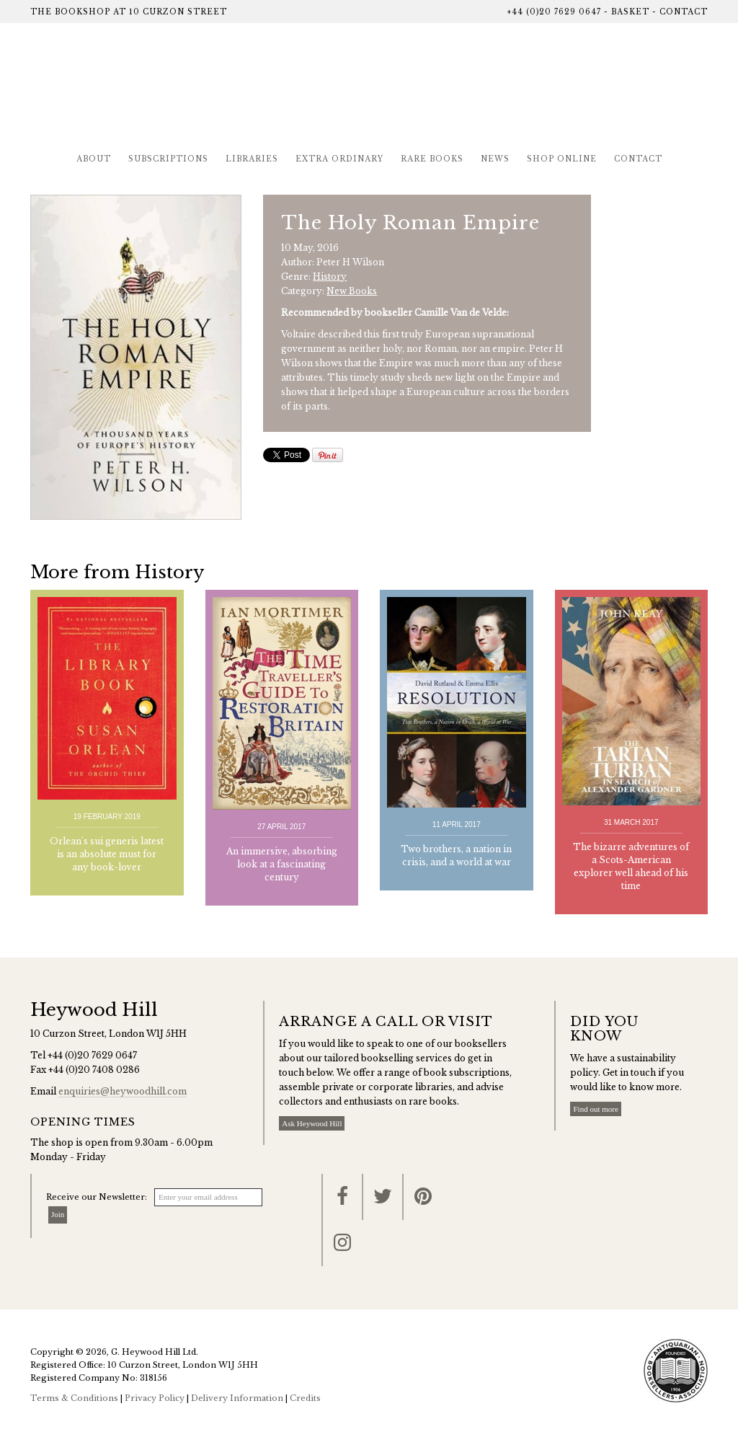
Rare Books (432, 159)
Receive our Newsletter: (96, 1197)
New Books (351, 291)
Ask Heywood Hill (312, 1123)
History (330, 276)
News (495, 159)
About (93, 159)
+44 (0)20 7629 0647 (554, 12)
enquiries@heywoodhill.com (122, 1091)
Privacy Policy (154, 1398)
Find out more (595, 1109)
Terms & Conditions (74, 1398)
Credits (305, 1398)
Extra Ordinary (339, 159)
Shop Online (562, 159)
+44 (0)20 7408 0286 (94, 1069)
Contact (683, 12)
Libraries (252, 159)
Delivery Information (237, 1398)
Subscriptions (168, 159)
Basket (630, 12)
